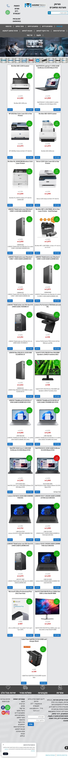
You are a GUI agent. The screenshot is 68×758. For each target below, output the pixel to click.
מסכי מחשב (19, 26)
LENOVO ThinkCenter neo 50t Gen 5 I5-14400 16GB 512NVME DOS (20, 545)
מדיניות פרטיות (62, 755)
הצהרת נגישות (50, 755)
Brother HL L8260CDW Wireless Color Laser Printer (20, 162)
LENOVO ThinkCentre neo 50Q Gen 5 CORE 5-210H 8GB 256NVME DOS (20, 210)
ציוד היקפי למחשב (42, 31)
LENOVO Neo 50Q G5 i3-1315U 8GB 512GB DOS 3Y (20, 353)
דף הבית (60, 26)
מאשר (5, 753)
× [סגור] (3, 744)
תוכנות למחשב (27, 31)
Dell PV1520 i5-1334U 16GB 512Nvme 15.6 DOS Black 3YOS (47, 449)
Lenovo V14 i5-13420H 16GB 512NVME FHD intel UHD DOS (47, 545)
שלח (30, 724)
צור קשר (29, 35)
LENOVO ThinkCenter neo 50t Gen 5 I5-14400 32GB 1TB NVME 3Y (20, 306)
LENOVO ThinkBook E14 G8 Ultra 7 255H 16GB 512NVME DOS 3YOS (20, 401)
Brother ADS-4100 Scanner (48, 114)
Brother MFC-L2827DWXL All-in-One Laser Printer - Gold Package (48, 210)
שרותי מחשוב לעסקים (10, 31)
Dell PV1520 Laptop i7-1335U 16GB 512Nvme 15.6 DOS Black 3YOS (47, 67)
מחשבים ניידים (47, 26)
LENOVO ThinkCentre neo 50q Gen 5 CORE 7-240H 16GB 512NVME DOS (20, 258)
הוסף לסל (57, 109)
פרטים (37, 109)
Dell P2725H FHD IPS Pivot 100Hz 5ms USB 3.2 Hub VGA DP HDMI (47, 592)
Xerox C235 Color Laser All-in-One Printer (47, 162)
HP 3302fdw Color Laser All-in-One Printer (20, 114)
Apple (38, 35)
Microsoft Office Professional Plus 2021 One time (20, 592)
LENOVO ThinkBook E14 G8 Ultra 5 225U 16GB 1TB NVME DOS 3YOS (47, 401)
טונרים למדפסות (59, 31)
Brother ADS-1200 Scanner (20, 66)
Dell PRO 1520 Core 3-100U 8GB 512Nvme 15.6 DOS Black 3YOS (20, 449)
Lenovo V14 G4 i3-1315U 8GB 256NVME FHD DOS (20, 497)
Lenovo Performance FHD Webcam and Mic (48, 306)
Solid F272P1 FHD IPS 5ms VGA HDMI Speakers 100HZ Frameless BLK (48, 353)
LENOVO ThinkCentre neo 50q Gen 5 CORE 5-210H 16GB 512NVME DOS (48, 258)
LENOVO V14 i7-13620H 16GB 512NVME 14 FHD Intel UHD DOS (47, 497)
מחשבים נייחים (33, 26)
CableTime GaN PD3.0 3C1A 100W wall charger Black (34, 640)
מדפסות (8, 26)
